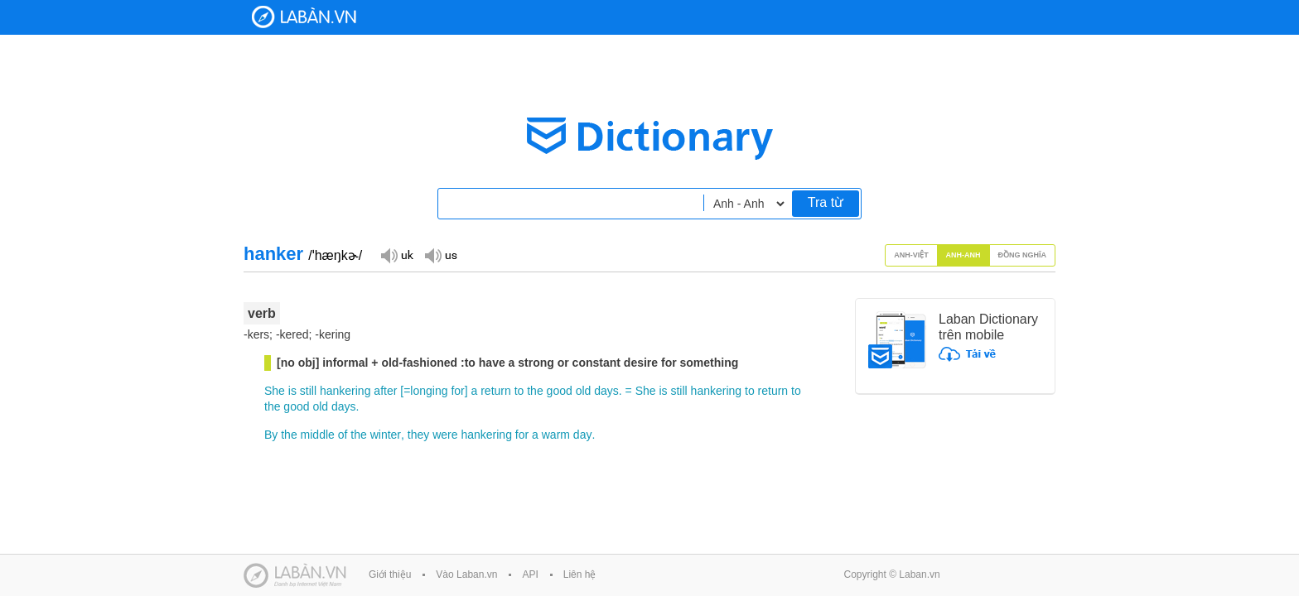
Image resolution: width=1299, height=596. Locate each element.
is (292, 390)
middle (318, 434)
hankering (345, 390)
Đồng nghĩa (1022, 255)
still (308, 390)
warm (556, 434)
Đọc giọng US (440, 254)
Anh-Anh (963, 255)
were (444, 434)
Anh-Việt (911, 255)
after (385, 390)
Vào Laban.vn (466, 574)
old (584, 390)
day (582, 434)
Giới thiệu (390, 574)
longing (428, 390)
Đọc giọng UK (396, 254)
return (495, 390)
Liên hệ (579, 574)
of (343, 434)
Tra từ (825, 202)
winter (385, 434)
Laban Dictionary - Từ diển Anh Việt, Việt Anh (304, 17)
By (271, 434)
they (418, 434)
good (559, 390)
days (606, 390)
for (457, 390)
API (530, 574)
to (519, 390)
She (274, 390)
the (535, 390)
